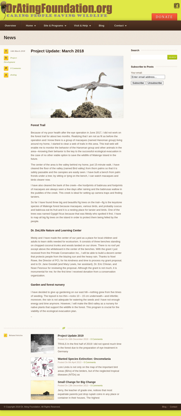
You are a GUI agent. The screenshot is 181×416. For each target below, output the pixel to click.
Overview (10, 25)
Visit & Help (80, 27)
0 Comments (15, 68)
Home (28, 27)
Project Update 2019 (71, 335)
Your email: (136, 72)
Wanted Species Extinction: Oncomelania (84, 358)
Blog (101, 25)
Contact (118, 27)
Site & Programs (52, 27)
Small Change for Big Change (77, 382)
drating (13, 75)
